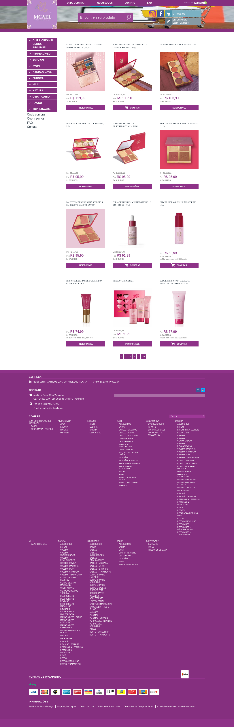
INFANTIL (152, 427)
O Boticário (64, 433)
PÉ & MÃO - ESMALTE (128, 461)
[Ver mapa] (79, 399)
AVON (36, 65)
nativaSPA (94, 612)
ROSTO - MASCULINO (186, 521)
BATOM (122, 427)
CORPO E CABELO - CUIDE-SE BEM (98, 589)
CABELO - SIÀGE (184, 455)
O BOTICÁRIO (41, 96)
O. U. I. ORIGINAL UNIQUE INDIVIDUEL (43, 44)
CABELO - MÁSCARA (186, 449)
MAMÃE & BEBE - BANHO (71, 617)
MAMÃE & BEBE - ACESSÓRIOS (67, 621)
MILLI (36, 84)
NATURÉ (64, 636)
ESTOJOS (39, 59)
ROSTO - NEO (183, 524)
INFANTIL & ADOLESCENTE (125, 445)
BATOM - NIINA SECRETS (188, 430)
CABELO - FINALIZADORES (184, 445)
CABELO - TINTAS (126, 433)
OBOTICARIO (95, 433)
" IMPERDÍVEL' (42, 53)
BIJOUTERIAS (183, 433)
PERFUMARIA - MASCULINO (125, 467)
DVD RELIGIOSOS (156, 424)
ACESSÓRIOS (125, 424)
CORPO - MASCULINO (187, 464)
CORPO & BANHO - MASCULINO (68, 584)
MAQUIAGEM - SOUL (186, 488)
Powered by (195, 3)
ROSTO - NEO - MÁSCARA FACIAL (185, 528)
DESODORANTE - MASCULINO (68, 605)
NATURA (38, 90)
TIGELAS (123, 485)
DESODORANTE (126, 442)
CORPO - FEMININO (127, 553)
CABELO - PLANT (67, 569)
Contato (130, 3)
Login (175, 23)
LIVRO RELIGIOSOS (156, 430)
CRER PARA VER (67, 588)
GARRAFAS (153, 544)
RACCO (37, 102)
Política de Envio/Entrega (41, 706)
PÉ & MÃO (123, 458)
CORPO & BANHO (126, 439)
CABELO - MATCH (97, 566)
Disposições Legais (66, 706)
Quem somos (105, 3)
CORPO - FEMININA (185, 461)
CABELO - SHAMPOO (128, 430)
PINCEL (122, 472)
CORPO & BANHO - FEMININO (68, 579)
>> (143, 356)
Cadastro (184, 23)
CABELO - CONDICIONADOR (185, 440)
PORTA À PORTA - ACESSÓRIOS (155, 434)
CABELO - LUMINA (68, 563)
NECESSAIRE (183, 491)
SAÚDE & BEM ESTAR (128, 565)
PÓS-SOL (181, 510)
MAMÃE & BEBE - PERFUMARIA (67, 626)
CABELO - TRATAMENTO (129, 436)
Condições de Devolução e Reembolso (176, 706)
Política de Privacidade (109, 706)
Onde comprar (76, 3)
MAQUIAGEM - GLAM (186, 480)
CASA (121, 550)
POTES (151, 547)
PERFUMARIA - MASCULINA (183, 503)
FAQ (149, 3)
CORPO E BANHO (97, 585)
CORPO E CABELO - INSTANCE (186, 467)
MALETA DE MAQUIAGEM (101, 604)
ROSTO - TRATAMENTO (129, 483)
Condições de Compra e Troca (139, 706)
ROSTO (122, 475)
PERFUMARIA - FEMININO (42, 429)
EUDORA (38, 78)
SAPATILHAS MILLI (39, 544)
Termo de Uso (87, 706)
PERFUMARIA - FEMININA (188, 499)
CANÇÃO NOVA (42, 72)
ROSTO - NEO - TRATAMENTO (183, 533)
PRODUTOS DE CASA (157, 550)
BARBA (34, 426)
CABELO (181, 436)
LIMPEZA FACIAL (126, 450)
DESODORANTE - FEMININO (68, 600)
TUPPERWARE (42, 108)
